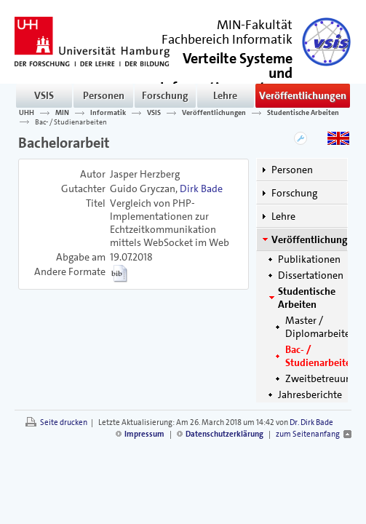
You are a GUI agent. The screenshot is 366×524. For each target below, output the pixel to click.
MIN (62, 112)
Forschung (165, 95)
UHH (26, 112)
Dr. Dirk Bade (311, 422)
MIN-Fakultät (255, 24)
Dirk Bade (201, 188)
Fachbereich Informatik (227, 39)
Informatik (108, 112)
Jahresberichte (310, 394)
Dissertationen (310, 275)
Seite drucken (63, 422)
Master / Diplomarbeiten (320, 327)
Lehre (225, 95)
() (226, 79)
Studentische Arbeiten (303, 112)
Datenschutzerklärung (224, 434)
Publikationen (309, 259)
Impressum (144, 434)
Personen (103, 95)
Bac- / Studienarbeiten (71, 121)
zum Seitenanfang (308, 434)
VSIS (44, 95)
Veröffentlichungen (302, 95)
